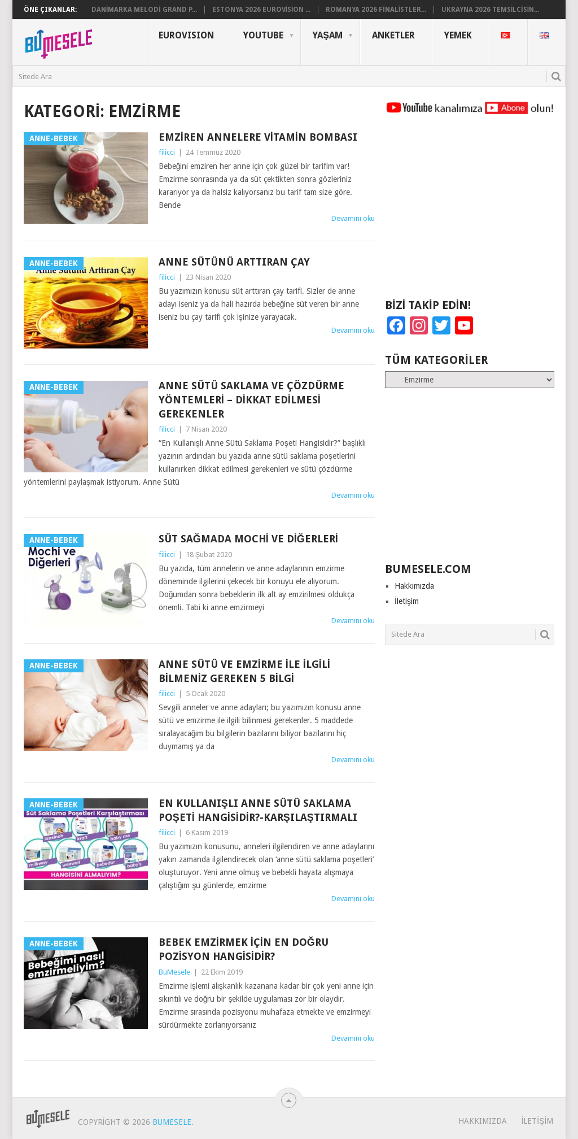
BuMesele (174, 972)
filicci (167, 152)
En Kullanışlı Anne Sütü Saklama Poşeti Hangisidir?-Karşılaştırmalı (258, 810)
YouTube (263, 35)
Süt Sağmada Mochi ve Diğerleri (248, 539)
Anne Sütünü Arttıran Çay (234, 262)
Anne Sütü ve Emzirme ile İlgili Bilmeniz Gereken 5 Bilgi (244, 671)
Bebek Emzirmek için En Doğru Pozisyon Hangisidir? (244, 949)
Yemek (458, 35)
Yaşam (328, 35)
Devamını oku (353, 218)
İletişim (407, 601)
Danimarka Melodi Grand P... (144, 10)
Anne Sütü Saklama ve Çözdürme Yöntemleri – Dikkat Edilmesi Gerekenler (251, 400)
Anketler (393, 35)
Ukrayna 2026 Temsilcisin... (490, 10)
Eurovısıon (186, 35)
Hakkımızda (414, 585)
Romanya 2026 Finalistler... (376, 10)
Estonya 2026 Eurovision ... (261, 10)
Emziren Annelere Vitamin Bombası (258, 137)
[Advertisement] (469, 211)
